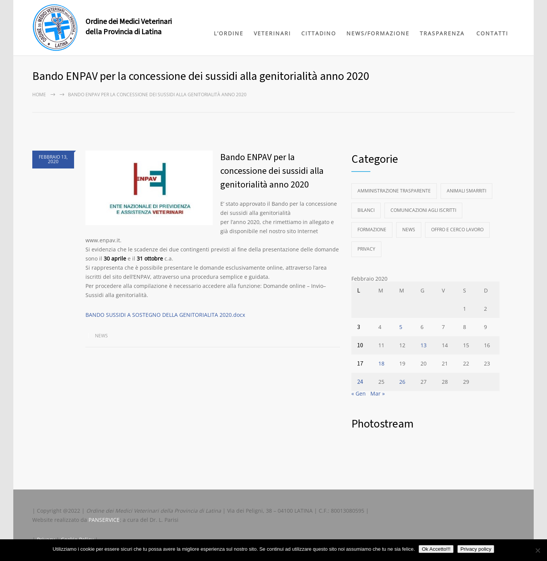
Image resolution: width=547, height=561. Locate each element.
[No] (537, 550)
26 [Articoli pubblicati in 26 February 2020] (402, 381)
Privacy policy (475, 549)
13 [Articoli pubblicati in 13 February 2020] (424, 345)
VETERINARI (272, 33)
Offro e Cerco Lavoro (457, 229)
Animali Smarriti (466, 191)
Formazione (371, 229)
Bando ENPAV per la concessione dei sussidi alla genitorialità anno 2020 (272, 171)
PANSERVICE (104, 519)
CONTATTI (492, 33)
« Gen (358, 393)
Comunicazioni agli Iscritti (423, 210)
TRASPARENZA (442, 33)
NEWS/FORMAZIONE (377, 33)
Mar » (377, 393)
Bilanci (366, 210)
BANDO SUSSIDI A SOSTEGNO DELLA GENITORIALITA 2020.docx (165, 314)
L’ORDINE (228, 33)
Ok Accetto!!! (436, 549)
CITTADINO (318, 33)
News (101, 335)
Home (39, 94)
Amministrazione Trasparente (394, 191)
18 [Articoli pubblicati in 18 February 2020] (381, 363)
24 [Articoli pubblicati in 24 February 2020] (360, 382)
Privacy (366, 249)
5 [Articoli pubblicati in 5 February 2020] (400, 327)
